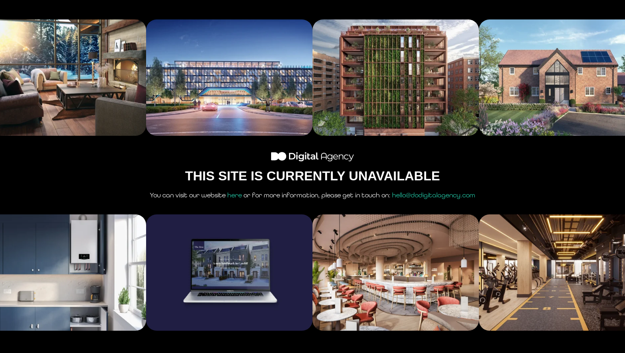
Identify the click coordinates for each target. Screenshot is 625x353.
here (234, 195)
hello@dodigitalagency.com (433, 195)
